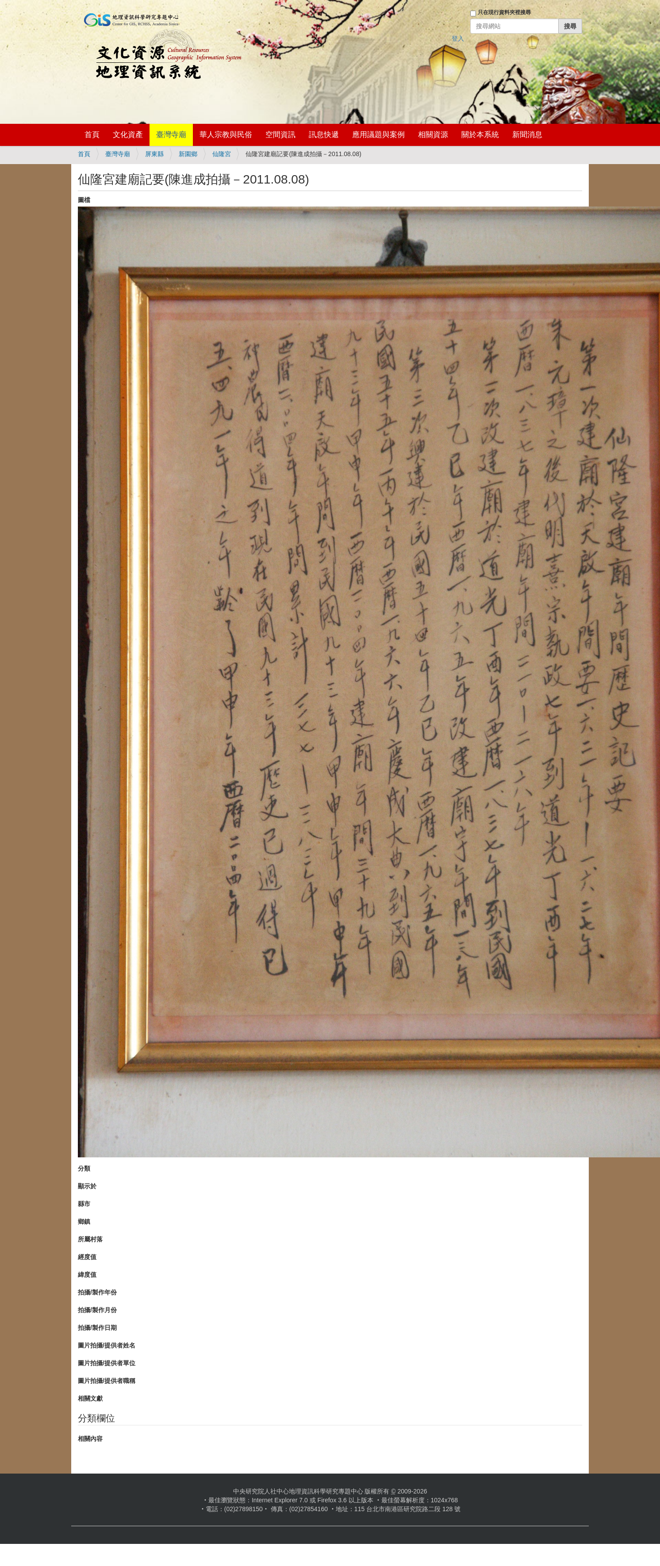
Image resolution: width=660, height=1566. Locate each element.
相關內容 (90, 1438)
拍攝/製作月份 (97, 1309)
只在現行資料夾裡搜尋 (504, 12)
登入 (458, 38)
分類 (84, 1168)
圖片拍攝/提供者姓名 (106, 1345)
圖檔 (84, 199)
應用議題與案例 (378, 134)
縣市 (84, 1203)
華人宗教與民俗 (226, 134)
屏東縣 (154, 153)
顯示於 (87, 1186)
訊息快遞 (324, 134)
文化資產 (128, 134)
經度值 (87, 1256)
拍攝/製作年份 (97, 1292)
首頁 (92, 134)
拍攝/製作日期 (97, 1327)
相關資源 (433, 134)
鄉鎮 (84, 1221)
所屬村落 (90, 1239)
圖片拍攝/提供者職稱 (106, 1380)
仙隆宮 (221, 153)
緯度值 (87, 1274)
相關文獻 (90, 1398)
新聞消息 (527, 134)
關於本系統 (480, 134)
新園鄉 (188, 153)
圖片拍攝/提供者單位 (106, 1363)
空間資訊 (280, 134)
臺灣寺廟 (171, 134)
